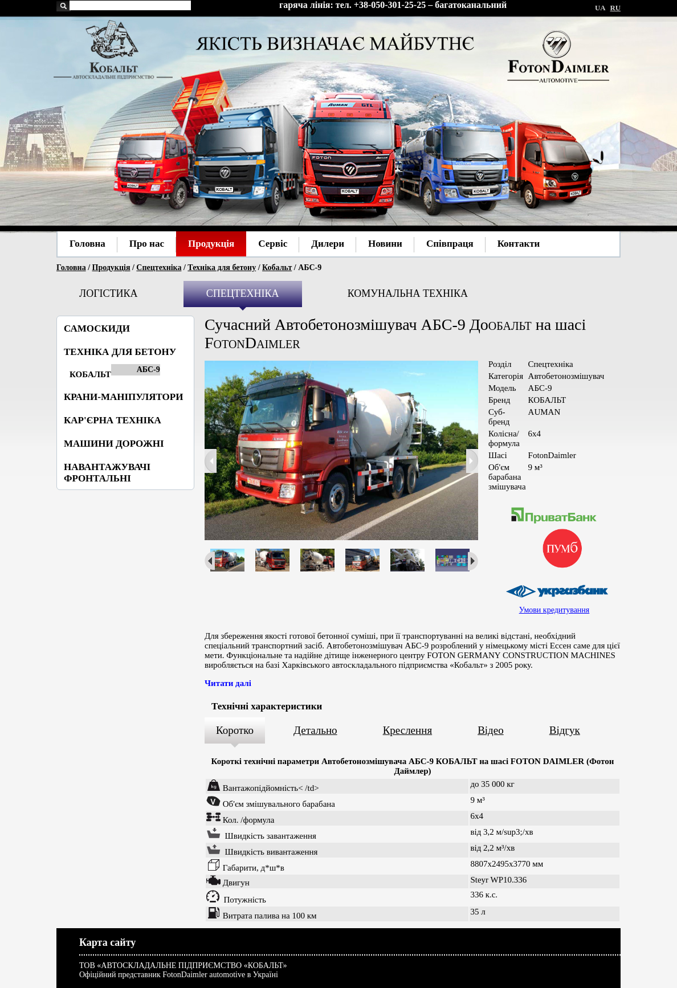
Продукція (111, 267)
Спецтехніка (158, 267)
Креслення (408, 730)
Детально (315, 730)
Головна (71, 267)
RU (615, 8)
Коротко (235, 730)
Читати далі (228, 683)
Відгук (564, 730)
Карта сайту (107, 942)
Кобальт (277, 267)
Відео (491, 730)
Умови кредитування (554, 610)
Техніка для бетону (221, 267)
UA (600, 8)
